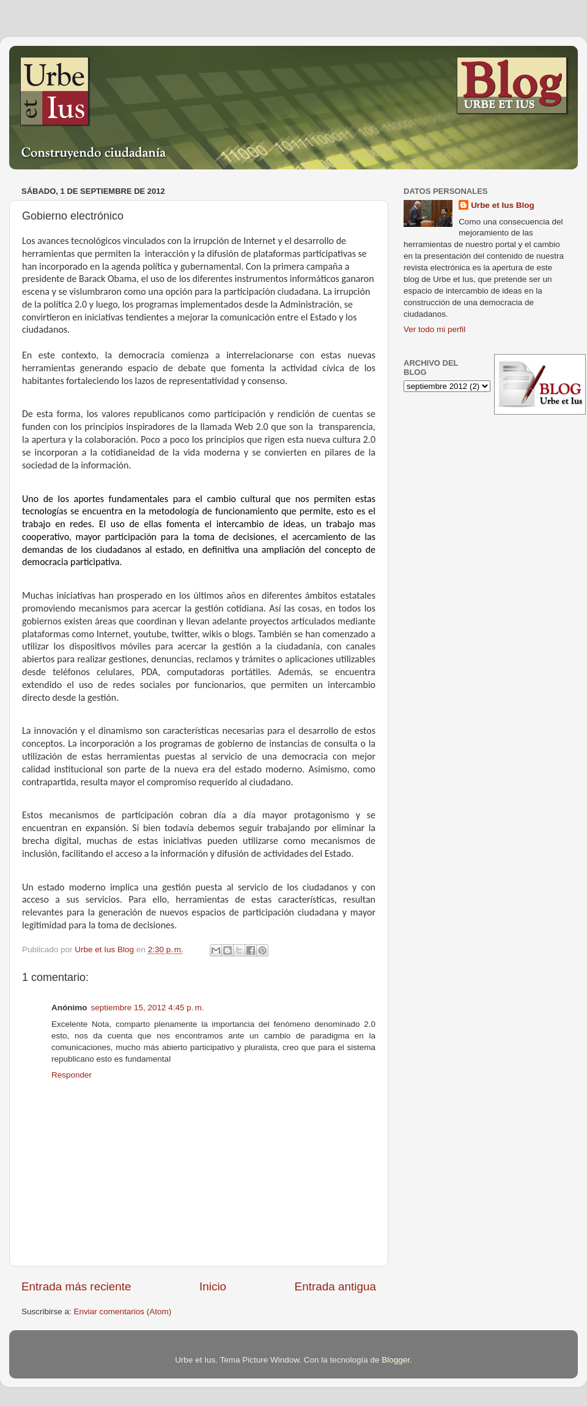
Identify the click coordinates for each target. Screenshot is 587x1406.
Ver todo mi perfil (434, 329)
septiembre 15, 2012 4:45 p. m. (147, 1007)
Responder (71, 1074)
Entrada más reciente (76, 1286)
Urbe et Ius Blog (502, 205)
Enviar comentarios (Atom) (123, 1311)
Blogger (396, 1359)
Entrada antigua (335, 1286)
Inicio (212, 1286)
